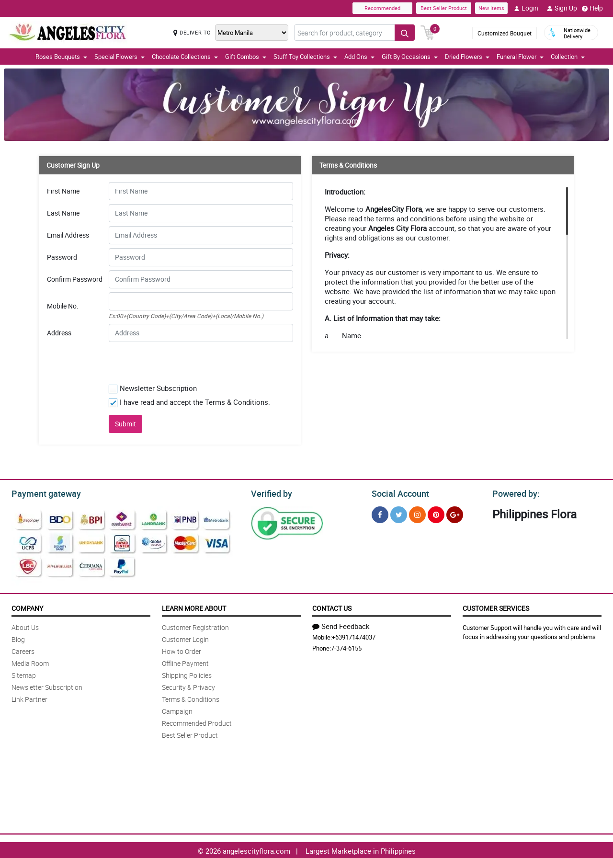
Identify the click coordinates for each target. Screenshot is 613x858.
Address (59, 333)
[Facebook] (380, 513)
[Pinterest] (436, 513)
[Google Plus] (454, 513)
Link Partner (29, 697)
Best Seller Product (443, 7)
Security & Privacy (188, 685)
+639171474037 (353, 635)
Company (27, 606)
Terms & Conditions (190, 697)
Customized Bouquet (504, 33)
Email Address (68, 235)
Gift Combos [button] (245, 56)
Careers (22, 649)
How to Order (181, 649)
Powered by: (513, 492)
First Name (63, 191)
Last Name (63, 213)
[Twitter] (398, 513)
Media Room (30, 661)
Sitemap (23, 673)
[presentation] (167, 361)
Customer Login (185, 637)
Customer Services (496, 606)
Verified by (270, 492)
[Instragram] (417, 513)
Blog (18, 637)
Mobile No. (63, 306)
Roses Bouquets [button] (61, 56)
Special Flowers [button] (119, 56)
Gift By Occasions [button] (410, 56)
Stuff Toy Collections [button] (305, 56)
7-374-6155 (346, 646)
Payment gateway (41, 492)
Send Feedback (341, 624)
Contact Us (332, 606)
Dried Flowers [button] (467, 56)
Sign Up (562, 8)
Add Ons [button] (359, 56)
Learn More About (194, 606)
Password (62, 257)
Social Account (398, 492)
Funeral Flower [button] (520, 56)
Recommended (382, 7)
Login (526, 8)
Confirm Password (74, 279)
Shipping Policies (187, 673)
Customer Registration (195, 625)
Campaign (177, 709)
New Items (491, 7)
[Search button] (405, 32)
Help (592, 8)
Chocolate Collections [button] (185, 56)
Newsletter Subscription (46, 685)
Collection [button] (568, 56)
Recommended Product (197, 721)
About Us (25, 625)
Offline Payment (185, 661)
